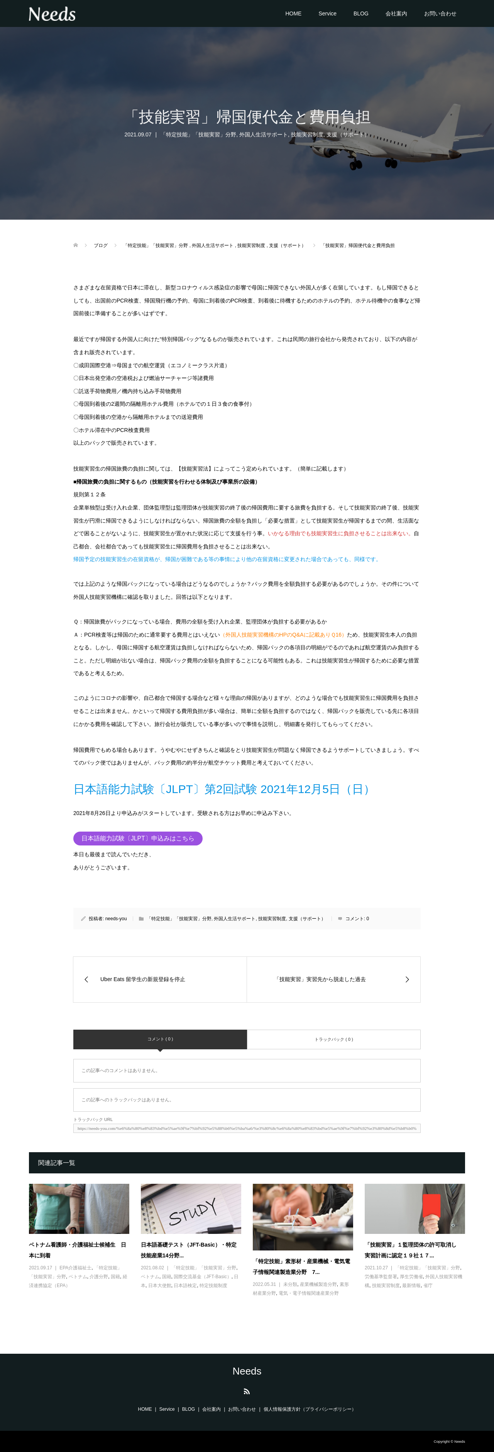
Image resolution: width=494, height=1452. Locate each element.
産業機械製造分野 (318, 1284)
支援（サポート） (348, 134)
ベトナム (78, 1276)
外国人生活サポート (263, 134)
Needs (246, 1371)
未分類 (290, 1284)
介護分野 (99, 1276)
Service (327, 13)
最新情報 (411, 1285)
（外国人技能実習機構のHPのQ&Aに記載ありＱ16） (283, 635)
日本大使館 (159, 1285)
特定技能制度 (213, 1285)
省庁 (428, 1285)
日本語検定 (185, 1285)
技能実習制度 (307, 134)
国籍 (115, 1276)
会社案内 (396, 13)
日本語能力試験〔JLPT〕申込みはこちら (138, 838)
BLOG (361, 13)
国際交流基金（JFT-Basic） (202, 1276)
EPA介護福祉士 (75, 1267)
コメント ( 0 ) (160, 1039)
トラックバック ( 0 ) (334, 1039)
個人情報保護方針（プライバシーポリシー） (310, 1409)
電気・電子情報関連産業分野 (309, 1293)
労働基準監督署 (381, 1276)
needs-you (116, 918)
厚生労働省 (411, 1276)
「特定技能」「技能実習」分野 (198, 134)
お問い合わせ (440, 13)
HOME (293, 13)
